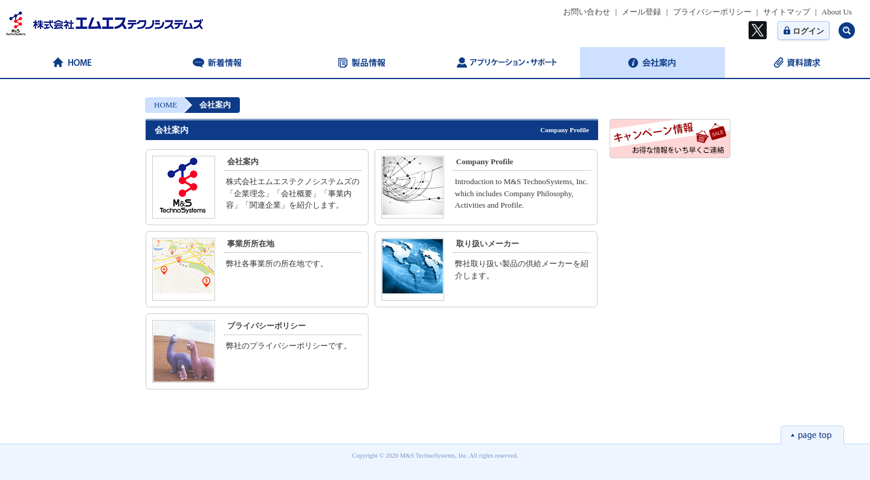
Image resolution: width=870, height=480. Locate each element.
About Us (837, 11)
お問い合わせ (586, 11)
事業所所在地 (250, 243)
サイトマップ (786, 11)
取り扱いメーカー (487, 243)
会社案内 (243, 161)
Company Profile (485, 161)
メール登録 (641, 11)
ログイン (803, 31)
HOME (165, 104)
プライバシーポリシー (712, 11)
